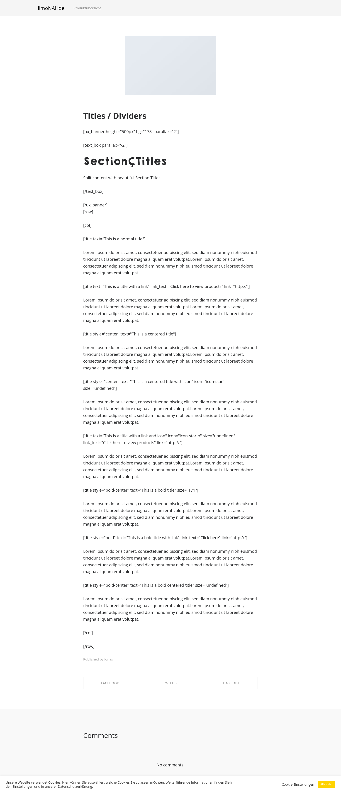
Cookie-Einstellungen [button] (298, 784)
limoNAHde (51, 7)
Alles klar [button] (326, 784)
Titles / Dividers (114, 115)
